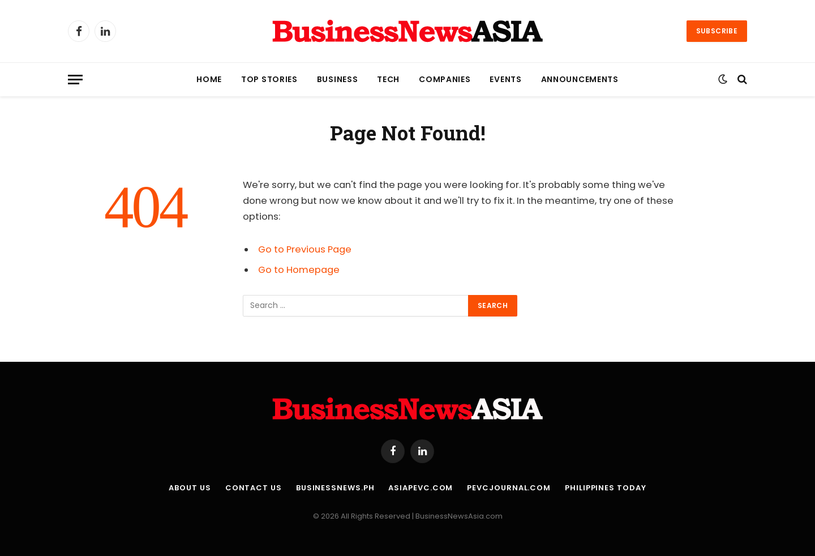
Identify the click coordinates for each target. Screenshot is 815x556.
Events (505, 79)
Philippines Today (605, 487)
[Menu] (75, 79)
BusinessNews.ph (335, 487)
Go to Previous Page (304, 249)
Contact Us (253, 487)
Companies (444, 79)
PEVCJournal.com (509, 487)
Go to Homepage (299, 269)
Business (337, 79)
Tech (388, 79)
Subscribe (716, 31)
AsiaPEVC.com (420, 487)
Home (209, 79)
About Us (190, 487)
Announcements (580, 79)
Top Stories (269, 79)
